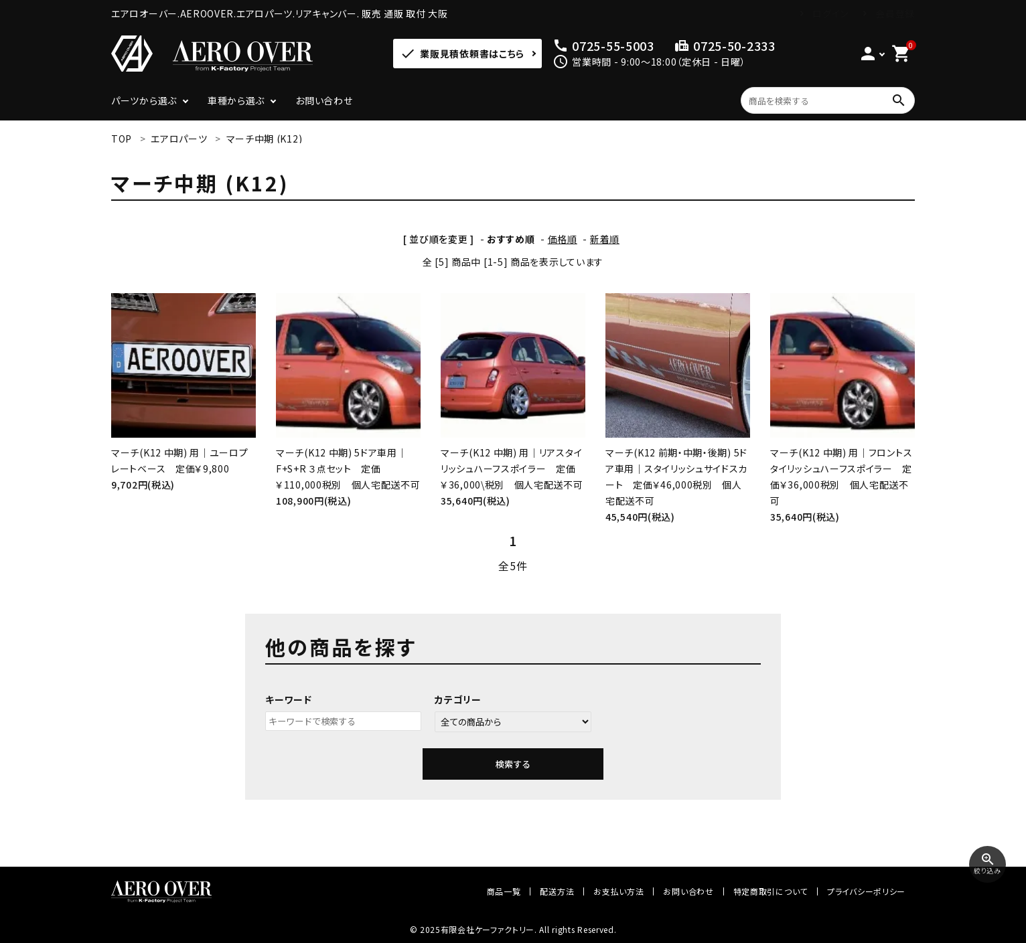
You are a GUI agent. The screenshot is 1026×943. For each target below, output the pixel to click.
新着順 (604, 239)
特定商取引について (770, 891)
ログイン (830, 13)
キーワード (288, 699)
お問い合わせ (323, 100)
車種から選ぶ (236, 100)
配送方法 (557, 891)
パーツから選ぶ (144, 100)
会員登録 (895, 13)
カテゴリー (458, 699)
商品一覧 (504, 891)
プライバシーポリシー (866, 891)
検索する (513, 764)
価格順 (562, 239)
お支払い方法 (618, 891)
